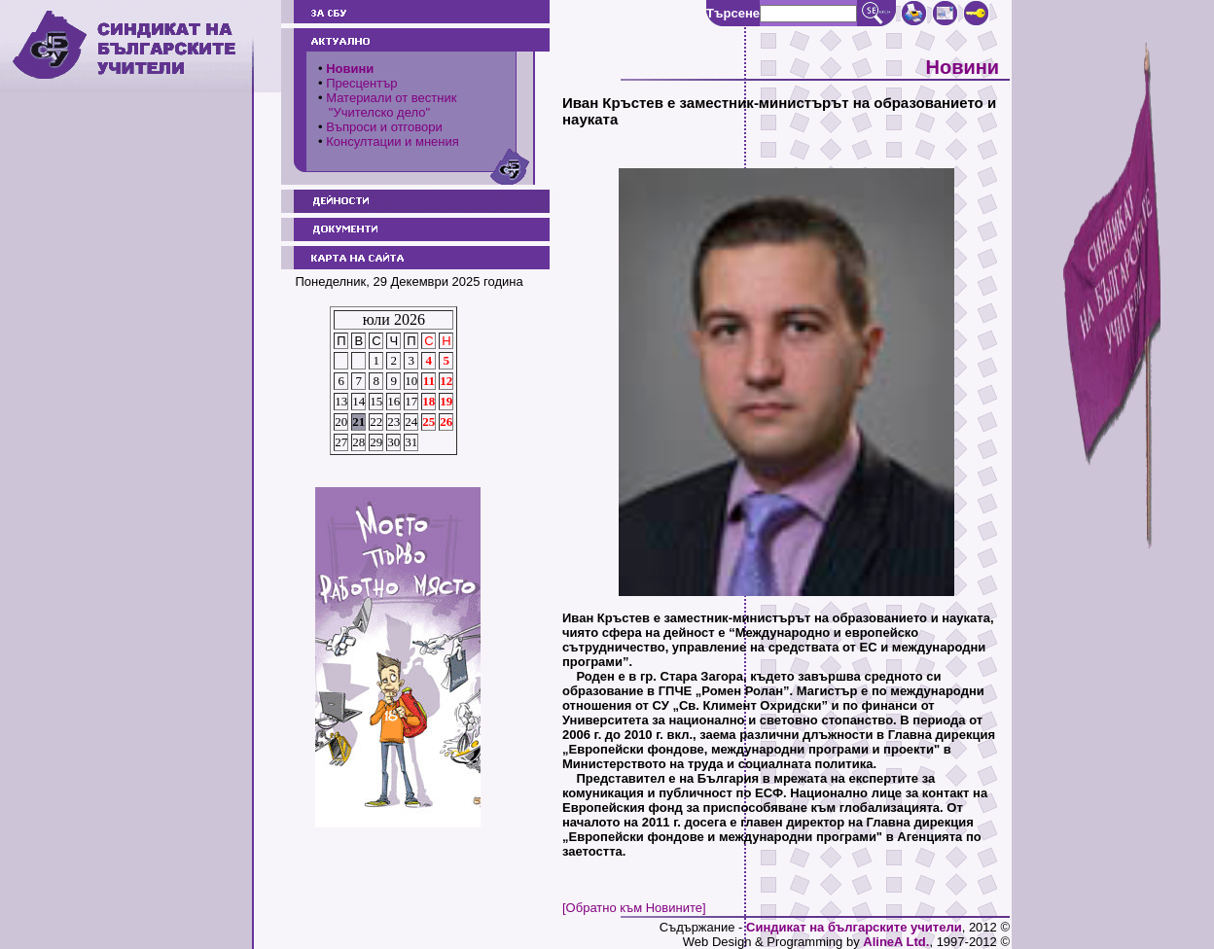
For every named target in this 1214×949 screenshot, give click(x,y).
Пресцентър (361, 83)
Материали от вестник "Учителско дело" (387, 105)
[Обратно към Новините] (634, 907)
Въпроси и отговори (384, 127)
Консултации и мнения (392, 141)
